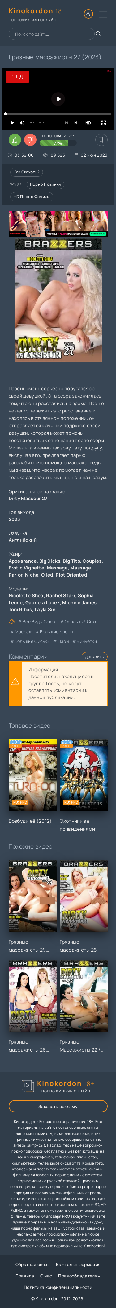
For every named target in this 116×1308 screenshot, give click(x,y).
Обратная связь (32, 1264)
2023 (14, 519)
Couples (92, 561)
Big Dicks (49, 561)
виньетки (87, 641)
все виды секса (40, 621)
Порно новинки (45, 184)
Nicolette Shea (26, 595)
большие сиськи (32, 641)
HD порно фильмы (32, 196)
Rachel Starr (60, 595)
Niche (32, 575)
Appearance (23, 561)
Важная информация (78, 1264)
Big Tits (71, 561)
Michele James (79, 602)
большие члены (56, 632)
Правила (24, 1276)
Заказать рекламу (58, 1106)
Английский (23, 540)
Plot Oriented (71, 575)
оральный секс (81, 621)
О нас (46, 1276)
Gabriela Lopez (42, 602)
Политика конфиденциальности (58, 1287)
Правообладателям (79, 1276)
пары (63, 641)
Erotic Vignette (27, 568)
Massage (57, 568)
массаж (23, 632)
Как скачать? (27, 172)
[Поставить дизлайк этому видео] (30, 140)
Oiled (47, 575)
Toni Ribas (20, 609)
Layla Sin (45, 609)
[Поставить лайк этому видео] (15, 140)
